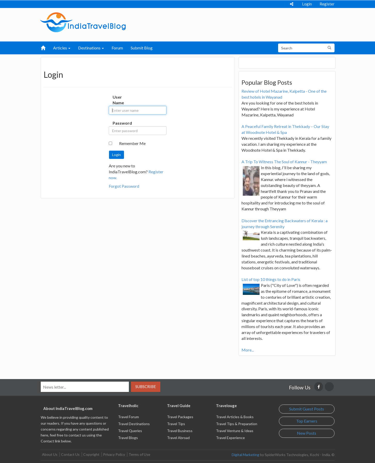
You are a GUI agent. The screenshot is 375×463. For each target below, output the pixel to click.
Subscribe (145, 386)
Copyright (91, 454)
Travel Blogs (128, 437)
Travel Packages (180, 417)
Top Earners (306, 420)
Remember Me (132, 143)
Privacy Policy (114, 454)
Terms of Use (139, 454)
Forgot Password (124, 186)
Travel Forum (128, 417)
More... (247, 349)
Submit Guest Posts (306, 408)
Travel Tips (176, 424)
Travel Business (180, 430)
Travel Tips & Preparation (236, 424)
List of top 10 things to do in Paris (270, 279)
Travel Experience (230, 437)
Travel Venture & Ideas (234, 430)
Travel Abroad (178, 437)
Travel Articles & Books (235, 417)
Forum (117, 47)
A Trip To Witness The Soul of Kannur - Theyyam (284, 161)
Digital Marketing (245, 454)
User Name (118, 100)
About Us (49, 454)
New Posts (306, 433)
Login (307, 4)
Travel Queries (130, 430)
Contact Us (70, 454)
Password (118, 123)
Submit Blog (142, 47)
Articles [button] (61, 47)
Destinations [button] (91, 47)
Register (327, 4)
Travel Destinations (134, 424)
